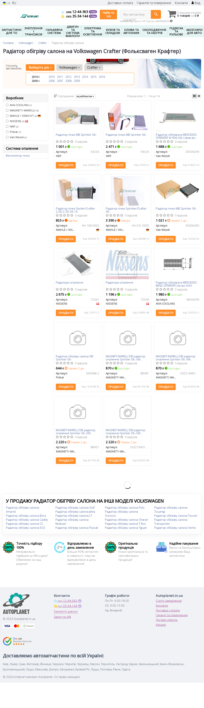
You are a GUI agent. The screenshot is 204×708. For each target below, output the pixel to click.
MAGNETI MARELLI (22, 110)
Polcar (13, 132)
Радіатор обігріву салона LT (73, 517)
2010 (52, 77)
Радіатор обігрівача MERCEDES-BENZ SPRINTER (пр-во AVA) (177, 284)
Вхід (196, 3)
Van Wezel (16, 137)
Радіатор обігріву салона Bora (26, 517)
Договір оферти (166, 621)
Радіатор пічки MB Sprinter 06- (76, 135)
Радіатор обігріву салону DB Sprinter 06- (74, 359)
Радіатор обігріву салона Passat (76, 529)
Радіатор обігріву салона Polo (125, 509)
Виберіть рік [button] (40, 67)
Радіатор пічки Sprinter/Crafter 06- (126, 210)
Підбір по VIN (108, 14)
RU (14, 3)
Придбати (65, 165)
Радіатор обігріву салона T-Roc (125, 525)
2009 (77, 81)
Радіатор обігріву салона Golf (75, 509)
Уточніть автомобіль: (14, 67)
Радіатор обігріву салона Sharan (126, 521)
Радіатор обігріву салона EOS (25, 529)
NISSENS (17, 121)
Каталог (161, 626)
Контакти (181, 3)
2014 (85, 77)
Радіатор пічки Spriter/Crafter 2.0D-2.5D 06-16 (75, 210)
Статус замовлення (169, 602)
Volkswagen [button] (69, 67)
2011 (60, 77)
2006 (52, 81)
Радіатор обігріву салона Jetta (75, 513)
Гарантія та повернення (154, 3)
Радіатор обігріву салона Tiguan (126, 529)
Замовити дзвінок (66, 613)
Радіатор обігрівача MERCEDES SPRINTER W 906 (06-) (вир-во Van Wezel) (176, 136)
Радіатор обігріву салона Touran (175, 517)
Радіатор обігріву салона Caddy (27, 521)
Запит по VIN (62, 618)
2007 (60, 81)
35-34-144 (75, 16)
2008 (68, 81)
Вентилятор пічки (18, 155)
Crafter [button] (93, 67)
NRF (12, 126)
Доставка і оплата (120, 3)
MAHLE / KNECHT (23, 116)
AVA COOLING (19, 105)
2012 (68, 77)
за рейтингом (85, 96)
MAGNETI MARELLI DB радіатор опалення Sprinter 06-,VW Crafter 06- (125, 359)
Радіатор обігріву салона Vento (175, 529)
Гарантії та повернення (172, 616)
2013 (77, 77)
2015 (93, 77)
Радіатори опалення (69, 283)
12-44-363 (75, 11)
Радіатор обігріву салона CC (24, 525)
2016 (102, 77)
